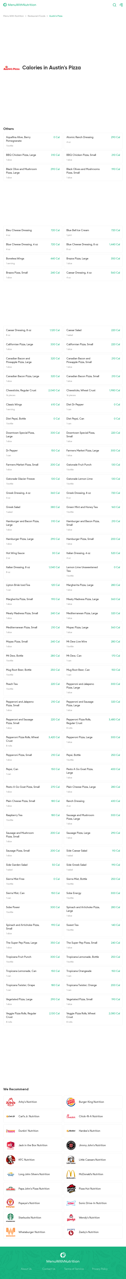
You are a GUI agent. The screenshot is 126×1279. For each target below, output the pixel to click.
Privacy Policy (100, 1268)
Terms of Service (74, 1268)
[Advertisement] (63, 38)
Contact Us (48, 1268)
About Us (26, 1268)
